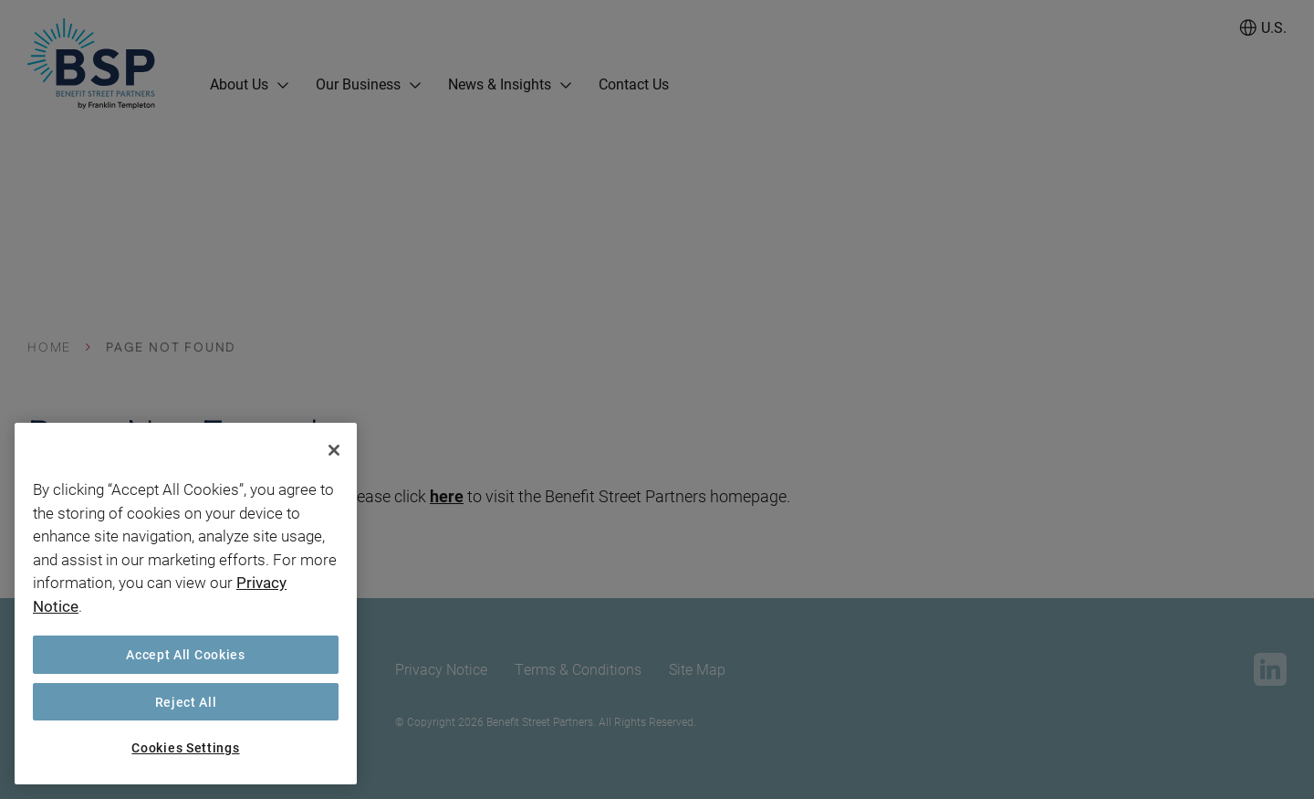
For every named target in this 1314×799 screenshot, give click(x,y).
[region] (186, 603)
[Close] (334, 450)
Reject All (186, 701)
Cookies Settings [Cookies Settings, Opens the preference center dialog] (185, 747)
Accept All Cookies (185, 654)
